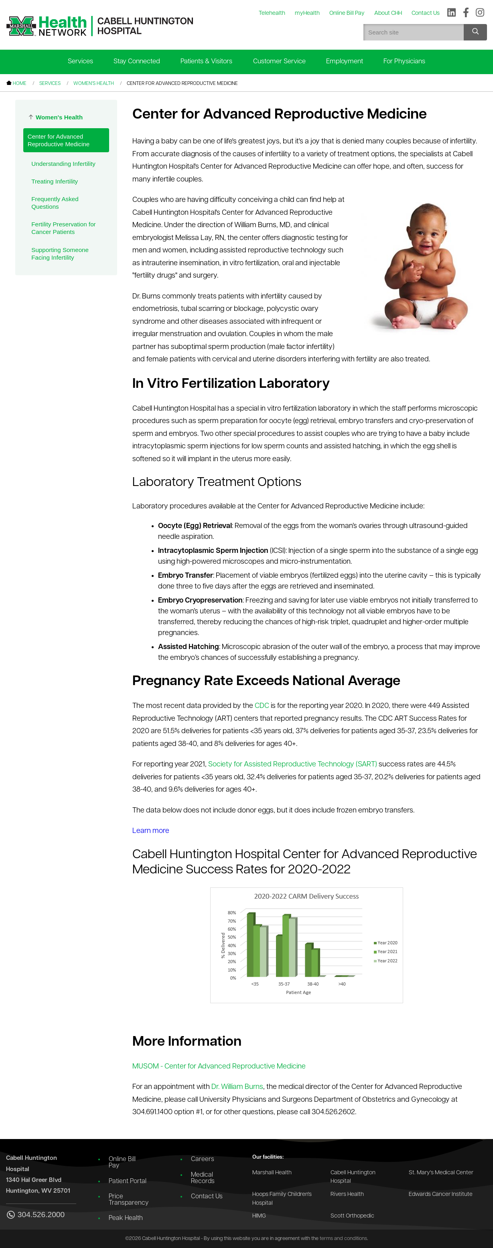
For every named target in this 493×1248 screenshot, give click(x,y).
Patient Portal (127, 1181)
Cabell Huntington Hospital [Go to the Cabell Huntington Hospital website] (353, 1177)
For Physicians (404, 61)
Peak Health (126, 1218)
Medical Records (203, 1178)
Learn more (150, 831)
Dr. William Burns (237, 1087)
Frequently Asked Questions (54, 203)
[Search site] (475, 32)
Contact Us (207, 1197)
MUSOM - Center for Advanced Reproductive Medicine (219, 1067)
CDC (262, 706)
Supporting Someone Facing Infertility (60, 253)
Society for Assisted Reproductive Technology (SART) (292, 764)
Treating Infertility (54, 181)
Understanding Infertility (63, 163)
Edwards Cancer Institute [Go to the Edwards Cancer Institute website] (441, 1195)
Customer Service (279, 61)
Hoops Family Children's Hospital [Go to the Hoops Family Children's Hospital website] (282, 1199)
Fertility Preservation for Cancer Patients (63, 228)
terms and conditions (343, 1238)
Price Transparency (128, 1200)
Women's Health (93, 83)
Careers (202, 1159)
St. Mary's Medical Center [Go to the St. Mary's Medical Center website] (441, 1173)
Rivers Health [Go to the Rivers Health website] (347, 1195)
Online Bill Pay (122, 1162)
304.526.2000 (35, 1215)
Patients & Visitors (206, 61)
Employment (344, 61)
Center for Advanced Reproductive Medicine (59, 140)
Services (80, 61)
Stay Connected (137, 61)
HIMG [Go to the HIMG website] (259, 1216)
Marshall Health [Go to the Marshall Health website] (272, 1173)
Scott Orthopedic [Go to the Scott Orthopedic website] (352, 1216)
